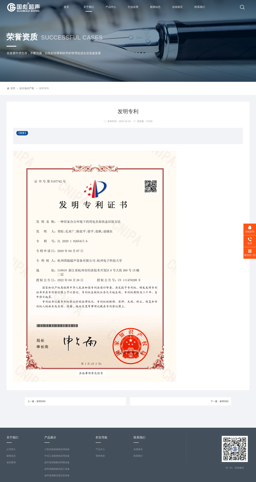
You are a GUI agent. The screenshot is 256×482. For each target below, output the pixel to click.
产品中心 (110, 7)
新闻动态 (155, 7)
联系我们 (199, 7)
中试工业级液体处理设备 (57, 474)
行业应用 (133, 7)
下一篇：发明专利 (199, 401)
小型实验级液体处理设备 (57, 468)
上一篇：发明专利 (57, 401)
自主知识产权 (26, 88)
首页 (66, 7)
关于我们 (88, 9)
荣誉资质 (100, 474)
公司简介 (11, 468)
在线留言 (177, 7)
